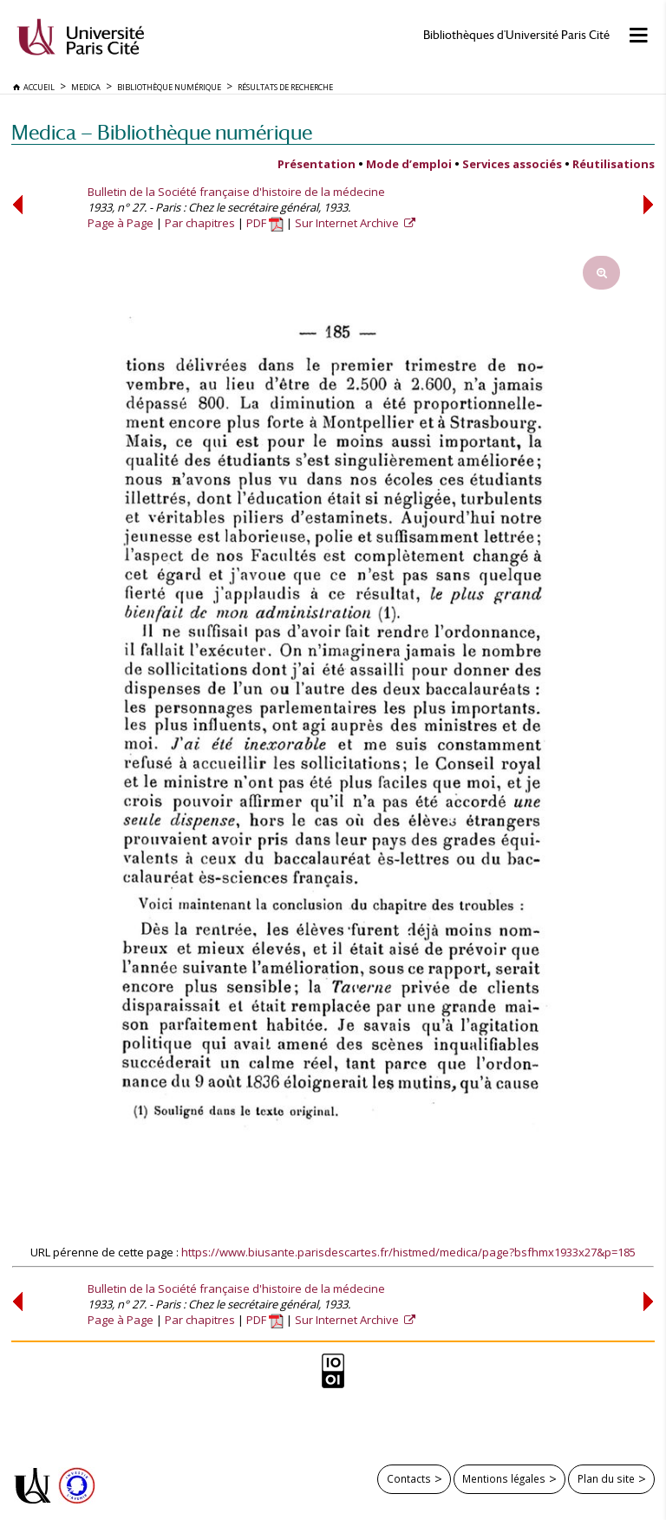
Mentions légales (503, 1478)
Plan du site (606, 1478)
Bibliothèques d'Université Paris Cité (516, 35)
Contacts (409, 1478)
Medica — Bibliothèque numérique (161, 132)
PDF (265, 223)
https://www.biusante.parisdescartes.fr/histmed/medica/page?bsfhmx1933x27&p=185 (408, 1252)
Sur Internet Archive (348, 223)
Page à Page (120, 223)
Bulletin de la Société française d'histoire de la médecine (236, 191)
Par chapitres (200, 223)
